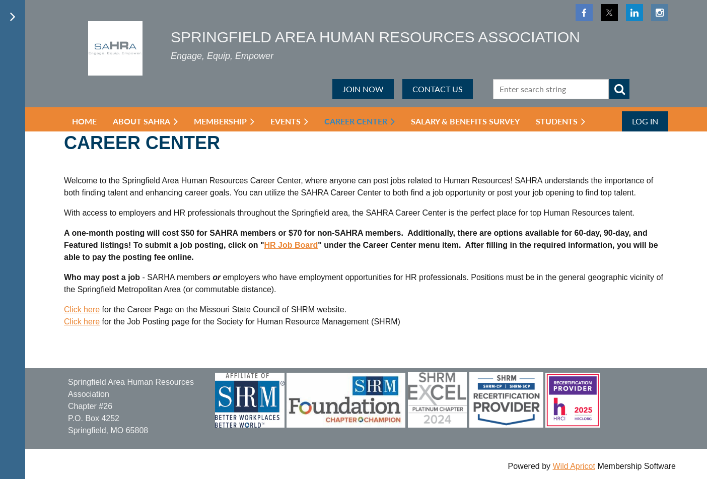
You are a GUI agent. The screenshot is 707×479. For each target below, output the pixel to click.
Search (619, 89)
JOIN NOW (363, 89)
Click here (82, 309)
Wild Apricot (573, 466)
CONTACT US (437, 89)
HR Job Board (291, 245)
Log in (645, 121)
